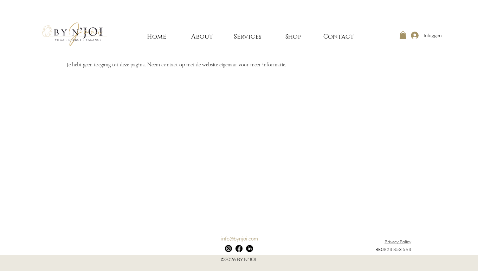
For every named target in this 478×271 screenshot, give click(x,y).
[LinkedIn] (249, 248)
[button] (403, 35)
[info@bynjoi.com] (239, 238)
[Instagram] (228, 248)
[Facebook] (239, 248)
